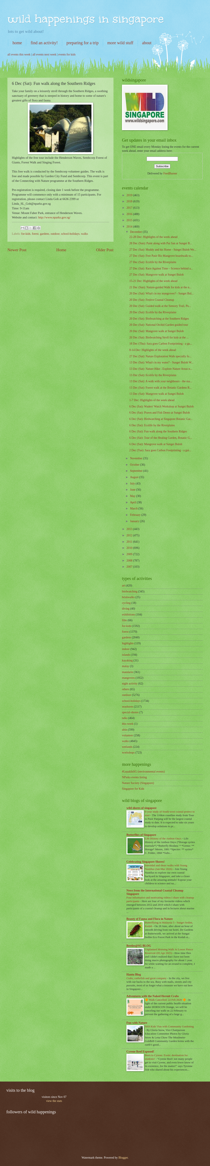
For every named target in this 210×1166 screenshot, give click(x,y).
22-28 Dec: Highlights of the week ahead (153, 237)
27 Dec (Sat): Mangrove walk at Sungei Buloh (156, 274)
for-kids (25, 233)
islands (126, 654)
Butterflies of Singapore (141, 834)
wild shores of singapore (141, 808)
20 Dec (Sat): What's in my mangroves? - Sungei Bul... (161, 293)
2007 (129, 566)
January (135, 521)
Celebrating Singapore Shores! (145, 861)
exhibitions (128, 614)
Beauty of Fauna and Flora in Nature (149, 918)
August (134, 477)
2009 (129, 554)
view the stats (54, 1101)
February (135, 514)
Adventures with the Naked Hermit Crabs (152, 996)
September (136, 470)
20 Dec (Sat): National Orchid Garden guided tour (158, 324)
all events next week (44, 54)
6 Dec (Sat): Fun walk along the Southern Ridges (158, 431)
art (123, 585)
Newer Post (17, 250)
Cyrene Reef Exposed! (140, 1051)
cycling (126, 602)
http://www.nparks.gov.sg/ (54, 217)
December (136, 231)
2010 (129, 547)
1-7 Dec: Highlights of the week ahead (151, 400)
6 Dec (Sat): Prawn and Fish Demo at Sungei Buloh (159, 412)
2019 (129, 195)
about (146, 42)
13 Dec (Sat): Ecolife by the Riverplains (152, 375)
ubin (124, 729)
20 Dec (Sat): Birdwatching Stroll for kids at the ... (159, 337)
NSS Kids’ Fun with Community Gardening (169, 1026)
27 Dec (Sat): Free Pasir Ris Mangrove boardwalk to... (161, 255)
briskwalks (128, 597)
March (134, 508)
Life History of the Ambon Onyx (163, 838)
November (136, 458)
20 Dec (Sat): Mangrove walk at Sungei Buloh (156, 331)
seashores (127, 706)
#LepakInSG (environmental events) (143, 771)
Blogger (123, 1157)
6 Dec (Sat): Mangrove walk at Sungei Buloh (155, 444)
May (133, 496)
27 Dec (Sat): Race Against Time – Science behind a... (161, 268)
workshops (128, 752)
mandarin (127, 672)
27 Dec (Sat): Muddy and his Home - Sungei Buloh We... (162, 249)
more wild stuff (120, 42)
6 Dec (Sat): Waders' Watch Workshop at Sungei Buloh (161, 406)
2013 (129, 529)
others (125, 689)
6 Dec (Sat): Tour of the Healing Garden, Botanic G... (160, 437)
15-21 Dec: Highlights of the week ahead (153, 281)
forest (35, 233)
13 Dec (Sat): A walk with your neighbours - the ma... (160, 381)
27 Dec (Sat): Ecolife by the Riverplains (152, 262)
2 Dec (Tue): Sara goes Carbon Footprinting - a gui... (160, 450)
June (133, 489)
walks (84, 233)
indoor (126, 649)
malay (125, 666)
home (17, 42)
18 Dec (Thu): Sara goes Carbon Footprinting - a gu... (160, 343)
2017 (129, 207)
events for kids (67, 54)
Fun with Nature (136, 1022)
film (124, 620)
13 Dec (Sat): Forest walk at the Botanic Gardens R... (160, 387)
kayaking (127, 660)
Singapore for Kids (133, 788)
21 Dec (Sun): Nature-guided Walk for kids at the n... (160, 287)
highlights (128, 643)
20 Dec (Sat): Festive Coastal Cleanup (151, 299)
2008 (129, 560)
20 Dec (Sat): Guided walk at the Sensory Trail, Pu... (160, 306)
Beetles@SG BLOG (138, 945)
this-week (127, 723)
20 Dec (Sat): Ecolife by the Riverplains (152, 312)
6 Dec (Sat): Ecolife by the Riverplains (152, 425)
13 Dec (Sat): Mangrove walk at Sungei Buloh (156, 393)
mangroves (128, 677)
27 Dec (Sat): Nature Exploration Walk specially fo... (160, 356)
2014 (129, 226)
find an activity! (44, 42)
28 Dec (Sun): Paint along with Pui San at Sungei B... (160, 243)
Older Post (104, 250)
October (135, 464)
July (133, 483)
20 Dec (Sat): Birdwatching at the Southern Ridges (159, 318)
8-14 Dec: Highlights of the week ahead (152, 350)
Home (61, 250)
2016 (129, 214)
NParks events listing (134, 777)
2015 (129, 220)
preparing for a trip (82, 42)
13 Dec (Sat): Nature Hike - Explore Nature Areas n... (160, 368)
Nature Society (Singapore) (138, 783)
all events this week (18, 54)
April (133, 502)
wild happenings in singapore (85, 18)
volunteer (127, 735)
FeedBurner (170, 173)
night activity (129, 683)
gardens (44, 233)
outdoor (55, 233)
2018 (129, 201)
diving (125, 608)
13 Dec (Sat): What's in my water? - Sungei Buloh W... (161, 362)
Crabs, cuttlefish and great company (146, 978)
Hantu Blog (133, 974)
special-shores (130, 712)
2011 (129, 541)
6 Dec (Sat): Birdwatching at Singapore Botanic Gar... (160, 419)
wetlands (127, 746)
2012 (129, 535)
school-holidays (70, 233)
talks (124, 718)
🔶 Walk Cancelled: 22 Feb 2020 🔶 (166, 999)
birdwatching (129, 591)
